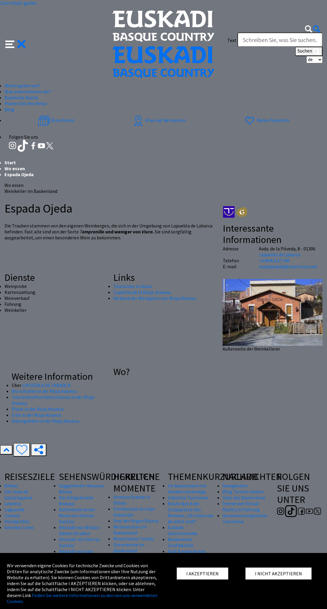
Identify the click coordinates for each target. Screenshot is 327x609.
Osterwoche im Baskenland (128, 548)
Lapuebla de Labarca (279, 255)
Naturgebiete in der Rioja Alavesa (45, 421)
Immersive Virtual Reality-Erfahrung (241, 506)
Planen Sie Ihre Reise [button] (25, 103)
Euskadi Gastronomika (182, 530)
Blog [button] (9, 109)
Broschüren (56, 120)
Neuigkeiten (235, 486)
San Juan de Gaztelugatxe (18, 494)
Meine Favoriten (266, 120)
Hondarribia (16, 521)
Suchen (309, 51)
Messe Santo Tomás (133, 539)
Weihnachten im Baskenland (130, 530)
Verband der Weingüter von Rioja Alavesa (154, 298)
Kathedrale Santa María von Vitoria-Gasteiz (77, 515)
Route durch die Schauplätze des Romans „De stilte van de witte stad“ (190, 512)
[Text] (280, 39)
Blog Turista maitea (243, 492)
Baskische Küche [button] (21, 97)
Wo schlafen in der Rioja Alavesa (44, 391)
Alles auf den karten (159, 120)
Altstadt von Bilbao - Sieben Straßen (80, 530)
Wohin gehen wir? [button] (22, 86)
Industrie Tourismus (188, 497)
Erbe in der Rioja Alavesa (36, 415)
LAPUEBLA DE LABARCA (46, 385)
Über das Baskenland (244, 497)
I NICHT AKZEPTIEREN (278, 574)
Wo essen (14, 168)
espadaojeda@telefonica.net (288, 266)
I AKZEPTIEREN (202, 574)
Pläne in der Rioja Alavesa (37, 409)
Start (10, 162)
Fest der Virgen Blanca (136, 521)
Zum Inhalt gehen (18, 3)
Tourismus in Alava (132, 286)
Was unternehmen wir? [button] (27, 91)
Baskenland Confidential (180, 542)
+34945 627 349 (274, 261)
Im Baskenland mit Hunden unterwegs (187, 489)
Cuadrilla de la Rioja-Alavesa (141, 292)
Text (232, 40)
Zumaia (12, 515)
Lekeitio (12, 503)
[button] (15, 44)
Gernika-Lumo (19, 527)
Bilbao (11, 486)
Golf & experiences (187, 551)
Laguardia (14, 509)
